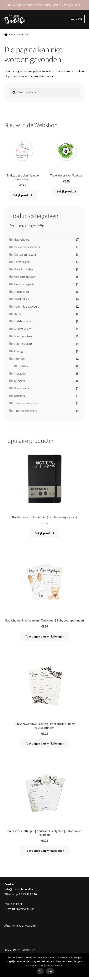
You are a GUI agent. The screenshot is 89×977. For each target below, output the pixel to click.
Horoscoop (21, 292)
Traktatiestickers (25, 410)
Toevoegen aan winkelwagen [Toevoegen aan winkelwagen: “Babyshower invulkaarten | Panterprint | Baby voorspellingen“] (44, 743)
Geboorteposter (25, 277)
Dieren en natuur (25, 254)
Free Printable (23, 269)
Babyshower (22, 239)
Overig (18, 351)
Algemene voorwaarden (20, 925)
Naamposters (23, 336)
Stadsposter (22, 388)
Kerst (18, 314)
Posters (19, 359)
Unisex (23, 366)
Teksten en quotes (26, 403)
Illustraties (21, 299)
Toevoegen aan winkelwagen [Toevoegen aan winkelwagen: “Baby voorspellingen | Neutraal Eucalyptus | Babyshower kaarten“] (44, 850)
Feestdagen (22, 262)
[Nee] (84, 965)
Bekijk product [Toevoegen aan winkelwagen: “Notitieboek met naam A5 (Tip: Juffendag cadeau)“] (44, 533)
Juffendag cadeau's (26, 306)
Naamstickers (23, 343)
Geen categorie (24, 284)
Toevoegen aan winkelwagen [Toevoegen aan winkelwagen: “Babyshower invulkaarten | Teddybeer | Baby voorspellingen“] (44, 636)
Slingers (19, 381)
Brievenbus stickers (27, 247)
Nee (50, 971)
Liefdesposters (24, 321)
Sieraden (20, 373)
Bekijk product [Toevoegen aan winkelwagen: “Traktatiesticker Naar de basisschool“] (22, 195)
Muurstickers (22, 329)
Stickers (19, 396)
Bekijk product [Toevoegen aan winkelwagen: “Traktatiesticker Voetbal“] (66, 191)
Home (12, 34)
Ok (40, 971)
